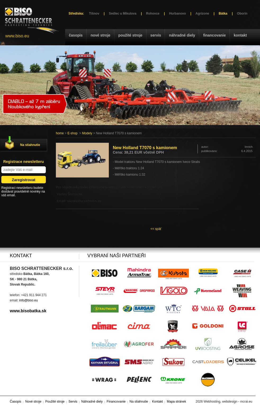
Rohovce (153, 13)
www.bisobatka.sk (28, 311)
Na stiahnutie (30, 145)
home (60, 133)
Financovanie (214, 35)
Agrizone (202, 13)
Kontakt (240, 35)
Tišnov (94, 13)
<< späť (155, 229)
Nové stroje (100, 35)
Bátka (223, 13)
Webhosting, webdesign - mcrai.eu (228, 401)
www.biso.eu (17, 36)
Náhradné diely (182, 35)
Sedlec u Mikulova (122, 13)
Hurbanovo (177, 13)
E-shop (73, 133)
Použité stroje (130, 35)
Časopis (76, 35)
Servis (155, 35)
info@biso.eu (28, 300)
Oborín (242, 13)
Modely (87, 133)
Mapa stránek (176, 401)
